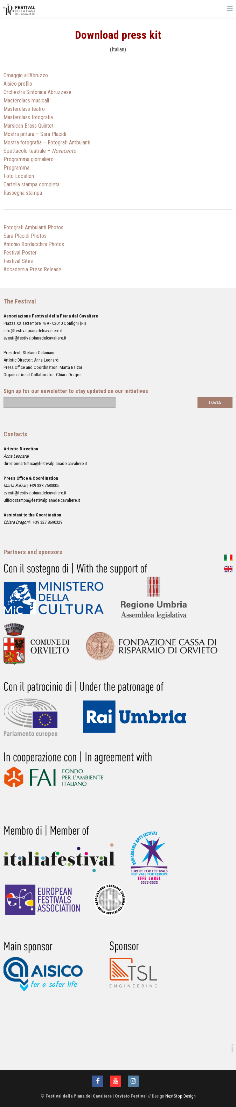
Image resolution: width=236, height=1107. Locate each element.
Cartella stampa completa (32, 184)
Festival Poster (20, 252)
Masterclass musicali (26, 100)
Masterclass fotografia (28, 117)
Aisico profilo (18, 83)
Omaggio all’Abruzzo (26, 75)
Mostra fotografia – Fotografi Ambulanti (47, 142)
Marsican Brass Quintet (29, 125)
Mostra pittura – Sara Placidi (35, 134)
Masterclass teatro (24, 109)
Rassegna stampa (23, 193)
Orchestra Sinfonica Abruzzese (37, 92)
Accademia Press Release (32, 269)
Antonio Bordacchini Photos (34, 244)
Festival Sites (18, 261)
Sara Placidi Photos (25, 236)
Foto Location (19, 176)
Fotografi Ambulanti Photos (33, 227)
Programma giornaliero (29, 159)
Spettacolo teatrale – (40, 151)
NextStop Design (180, 1096)
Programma (16, 167)
